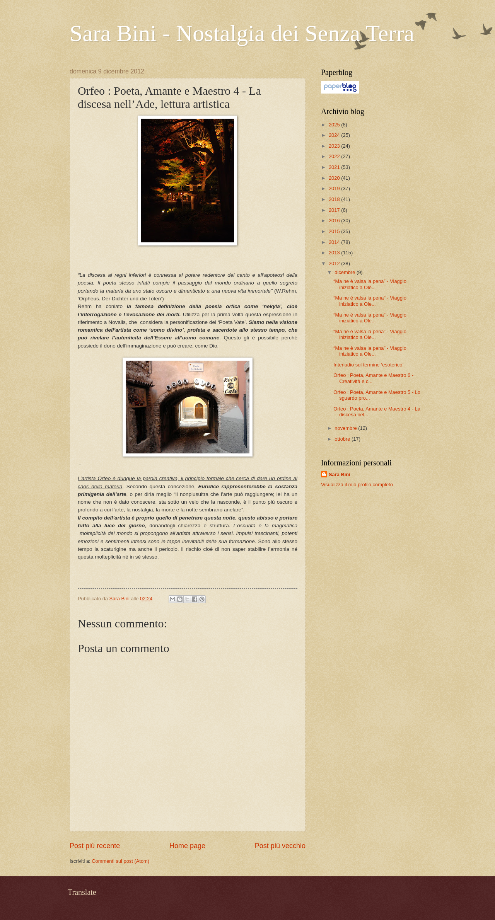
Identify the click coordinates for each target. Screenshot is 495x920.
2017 (335, 210)
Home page (187, 846)
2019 (335, 188)
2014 (335, 242)
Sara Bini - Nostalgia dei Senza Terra (242, 33)
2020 (335, 178)
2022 (335, 156)
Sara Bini (339, 474)
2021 (335, 167)
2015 (335, 231)
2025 (335, 125)
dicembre (346, 272)
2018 (335, 199)
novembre (346, 428)
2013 (335, 253)
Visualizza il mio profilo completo (357, 484)
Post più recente (95, 846)
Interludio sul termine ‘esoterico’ (368, 365)
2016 (335, 220)
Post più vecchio (280, 846)
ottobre (343, 439)
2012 (335, 263)
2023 (335, 146)
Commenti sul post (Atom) (120, 861)
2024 (335, 135)
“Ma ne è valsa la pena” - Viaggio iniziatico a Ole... (369, 284)
